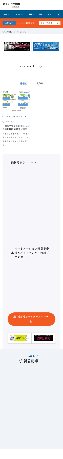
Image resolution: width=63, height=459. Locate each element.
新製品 (31, 14)
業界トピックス (45, 14)
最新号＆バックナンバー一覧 (33, 319)
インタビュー (19, 14)
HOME (6, 14)
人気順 (40, 83)
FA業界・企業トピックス (14, 116)
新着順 (23, 83)
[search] (58, 23)
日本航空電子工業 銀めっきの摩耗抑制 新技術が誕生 (16, 127)
